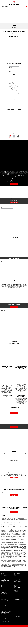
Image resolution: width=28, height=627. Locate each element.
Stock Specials (3, 585)
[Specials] (23, 626)
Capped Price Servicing (17, 581)
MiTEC (15, 586)
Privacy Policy (16, 590)
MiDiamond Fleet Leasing (4, 593)
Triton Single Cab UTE (3, 575)
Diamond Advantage (17, 579)
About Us (15, 585)
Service (15, 574)
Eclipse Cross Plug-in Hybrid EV (5, 580)
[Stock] (4, 626)
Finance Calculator (3, 592)
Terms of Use (16, 591)
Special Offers (2, 584)
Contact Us (15, 584)
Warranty (15, 580)
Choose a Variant (14, 66)
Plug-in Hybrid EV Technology (18, 587)
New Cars (2, 586)
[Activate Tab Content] (10, 136)
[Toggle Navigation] (26, 6)
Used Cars (2, 588)
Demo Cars (2, 587)
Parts (15, 575)
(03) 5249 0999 (4, 609)
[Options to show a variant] (14, 67)
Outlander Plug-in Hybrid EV (4, 579)
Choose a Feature (7, 207)
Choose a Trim (14, 71)
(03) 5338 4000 (4, 605)
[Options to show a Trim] (14, 71)
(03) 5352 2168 (4, 616)
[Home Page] (14, 1)
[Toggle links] (3, 623)
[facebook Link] (1, 595)
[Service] (14, 626)
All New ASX (2, 581)
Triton (1, 574)
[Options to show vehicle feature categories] (7, 208)
